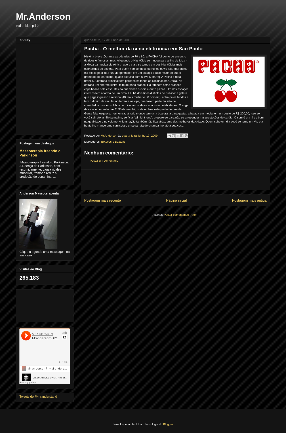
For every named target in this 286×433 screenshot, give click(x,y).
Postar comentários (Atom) (181, 214)
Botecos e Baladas (113, 141)
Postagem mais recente (102, 200)
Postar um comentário (104, 160)
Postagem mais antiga (249, 200)
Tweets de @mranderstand (38, 396)
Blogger (168, 424)
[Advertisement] (175, 179)
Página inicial (176, 200)
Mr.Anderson (43, 16)
